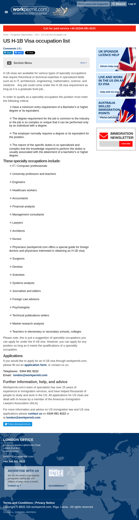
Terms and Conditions (18, 502)
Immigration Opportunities (21, 35)
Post (30, 53)
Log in (132, 4)
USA (37, 35)
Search (120, 4)
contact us (35, 413)
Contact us (13, 485)
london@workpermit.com (30, 375)
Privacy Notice (45, 502)
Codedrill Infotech (25, 512)
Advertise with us (23, 470)
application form (35, 365)
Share (8, 53)
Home (5, 35)
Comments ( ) (12, 48)
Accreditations (56, 485)
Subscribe (125, 144)
